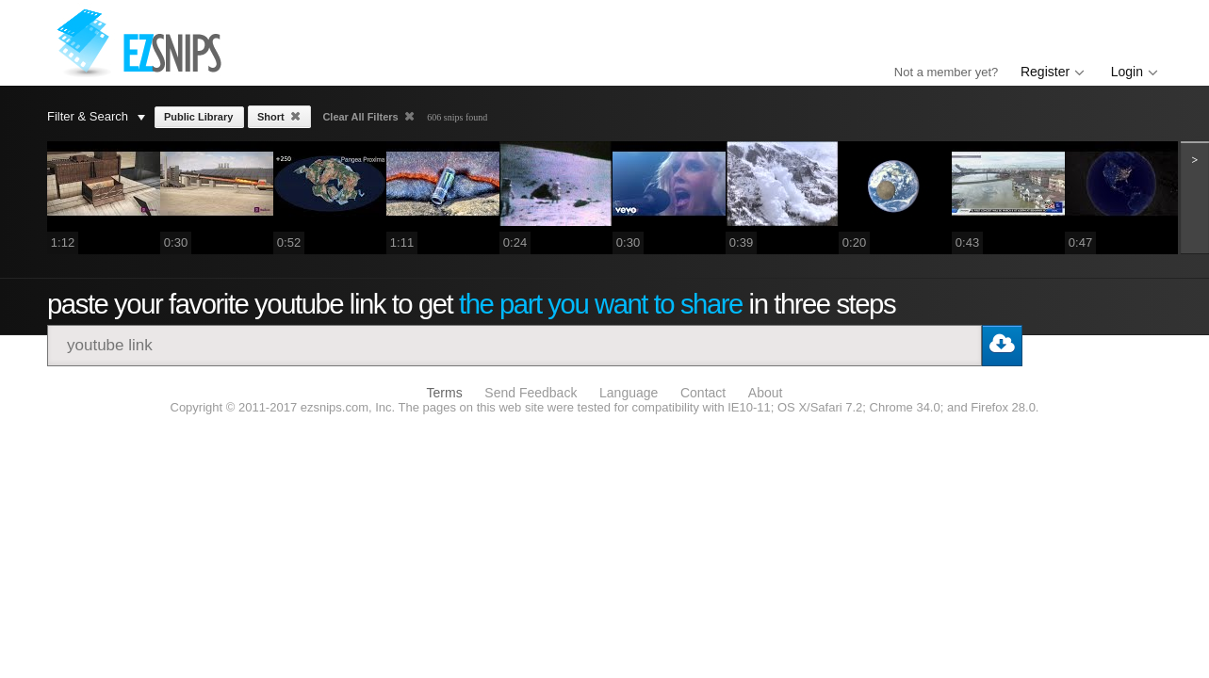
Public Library (198, 116)
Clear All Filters (361, 116)
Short (272, 116)
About (765, 392)
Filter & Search (96, 116)
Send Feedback (530, 392)
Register (1045, 71)
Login (1127, 71)
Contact (703, 392)
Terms (445, 392)
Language (628, 392)
